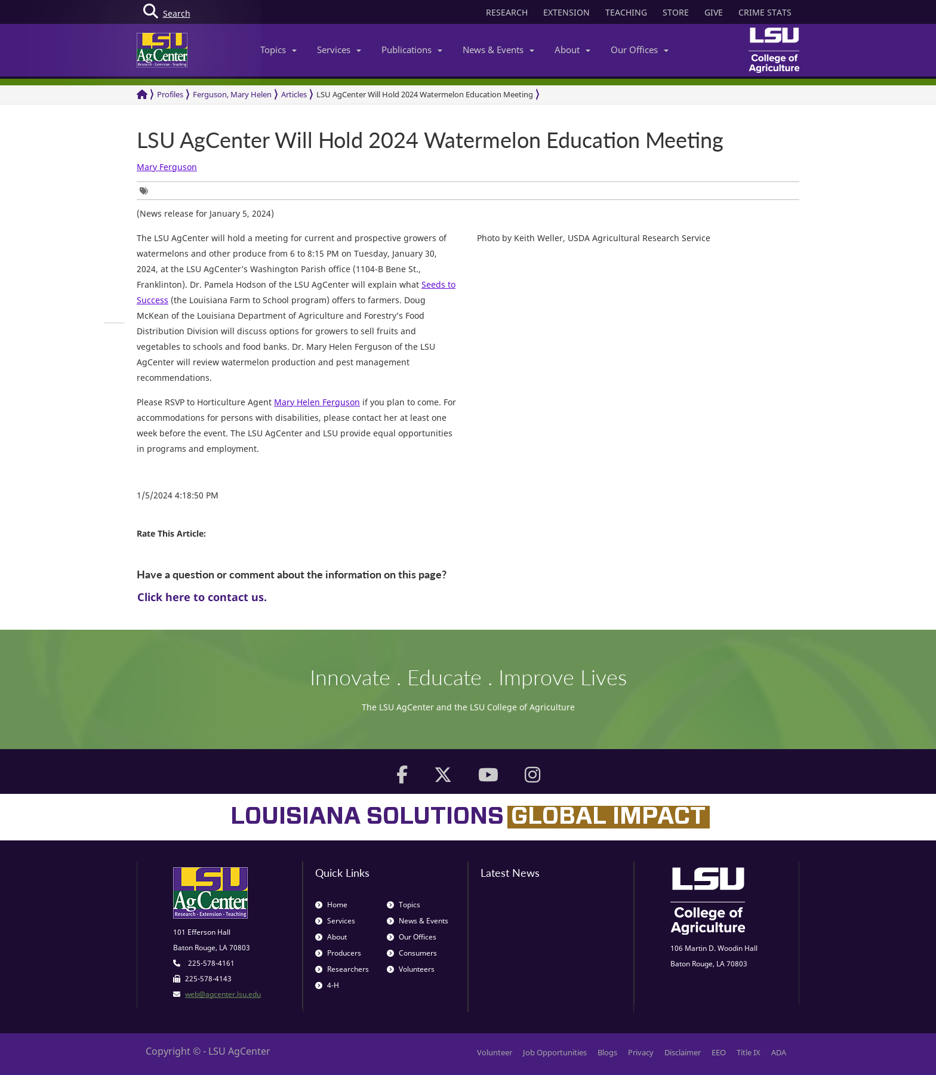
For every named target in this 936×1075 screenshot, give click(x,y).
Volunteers (411, 969)
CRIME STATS (765, 12)
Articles (294, 94)
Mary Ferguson (167, 167)
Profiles (170, 94)
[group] (147, 190)
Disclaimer (682, 1052)
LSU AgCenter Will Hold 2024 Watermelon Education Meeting (424, 94)
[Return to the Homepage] (142, 94)
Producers (338, 953)
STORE (676, 12)
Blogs (607, 1052)
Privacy (641, 1052)
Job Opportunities (555, 1052)
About (572, 50)
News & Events (498, 50)
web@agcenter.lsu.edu (223, 994)
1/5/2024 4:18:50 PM (177, 495)
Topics (278, 50)
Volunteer (494, 1052)
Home (331, 905)
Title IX (749, 1052)
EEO (719, 1052)
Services (339, 50)
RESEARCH (507, 12)
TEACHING (626, 12)
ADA (778, 1052)
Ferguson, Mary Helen (232, 94)
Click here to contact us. (202, 597)
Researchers (342, 969)
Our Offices (640, 50)
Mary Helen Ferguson (317, 402)
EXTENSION (566, 12)
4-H (327, 985)
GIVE (713, 12)
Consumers (412, 953)
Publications (411, 50)
